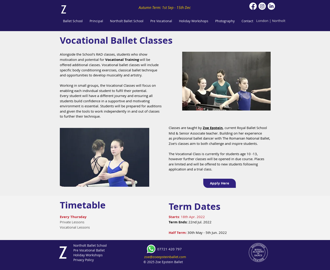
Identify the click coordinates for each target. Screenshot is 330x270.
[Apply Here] (219, 183)
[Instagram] (262, 6)
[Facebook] (253, 6)
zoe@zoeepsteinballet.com (165, 256)
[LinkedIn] (271, 6)
